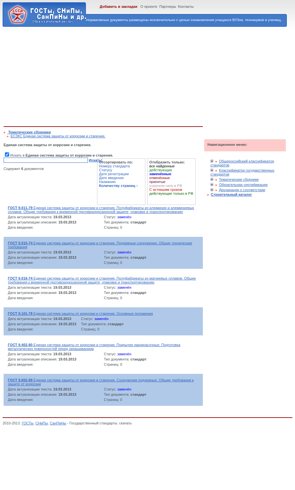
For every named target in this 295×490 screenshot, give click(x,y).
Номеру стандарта (114, 166)
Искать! (95, 160)
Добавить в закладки (119, 6)
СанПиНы (58, 423)
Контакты (186, 6)
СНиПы (41, 423)
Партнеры (167, 6)
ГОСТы (28, 423)
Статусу (105, 170)
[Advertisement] (104, 75)
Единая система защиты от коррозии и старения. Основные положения (80, 313)
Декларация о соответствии (242, 190)
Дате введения (111, 178)
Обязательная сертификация (243, 185)
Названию (107, 182)
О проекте (148, 6)
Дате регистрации (114, 174)
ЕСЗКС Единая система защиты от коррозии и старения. (57, 136)
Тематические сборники (239, 179)
